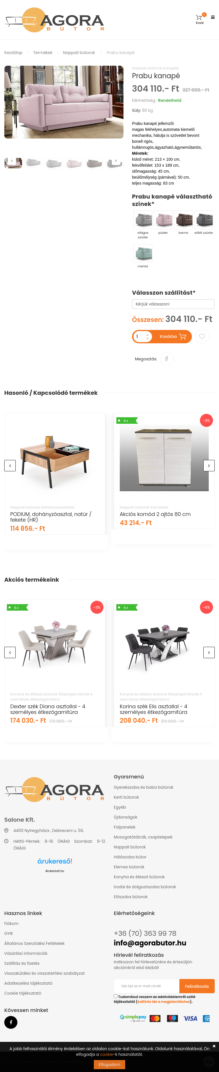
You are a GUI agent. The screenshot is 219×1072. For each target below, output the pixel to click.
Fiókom (11, 923)
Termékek (42, 52)
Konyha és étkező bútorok (139, 877)
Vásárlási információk (26, 953)
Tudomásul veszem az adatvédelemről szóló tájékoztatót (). (154, 999)
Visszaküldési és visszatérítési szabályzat (44, 973)
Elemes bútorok (129, 867)
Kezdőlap (13, 52)
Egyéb (120, 807)
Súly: (136, 110)
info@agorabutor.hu (150, 943)
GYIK (8, 933)
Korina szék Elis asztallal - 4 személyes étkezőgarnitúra (153, 709)
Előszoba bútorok (131, 897)
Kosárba (173, 337)
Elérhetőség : (144, 100)
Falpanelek (124, 827)
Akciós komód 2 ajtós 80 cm (155, 514)
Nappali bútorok (79, 52)
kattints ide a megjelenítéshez (163, 1001)
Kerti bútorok (126, 797)
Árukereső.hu (54, 871)
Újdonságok (125, 817)
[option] (63, 102)
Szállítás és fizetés (22, 963)
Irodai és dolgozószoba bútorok (145, 887)
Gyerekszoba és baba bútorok (143, 787)
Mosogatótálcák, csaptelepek (143, 837)
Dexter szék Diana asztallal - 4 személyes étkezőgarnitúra (47, 709)
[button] (200, 20)
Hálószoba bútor (130, 857)
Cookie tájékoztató (22, 993)
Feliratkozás (197, 986)
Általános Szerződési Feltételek (34, 943)
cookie (106, 1054)
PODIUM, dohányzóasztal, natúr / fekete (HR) (51, 517)
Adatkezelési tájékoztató (28, 983)
